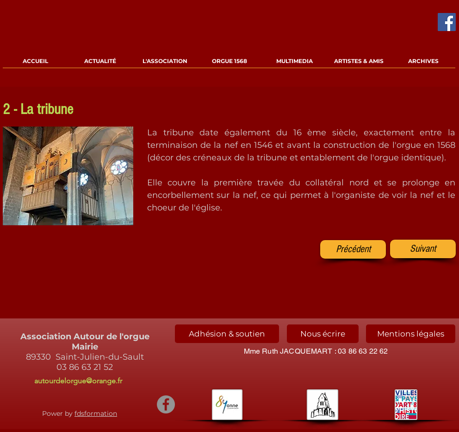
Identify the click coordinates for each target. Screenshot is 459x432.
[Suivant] (423, 249)
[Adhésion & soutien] (227, 333)
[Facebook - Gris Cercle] (166, 404)
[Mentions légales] (410, 333)
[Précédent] (353, 249)
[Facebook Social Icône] (447, 22)
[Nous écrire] (323, 333)
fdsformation (95, 413)
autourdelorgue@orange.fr (78, 380)
